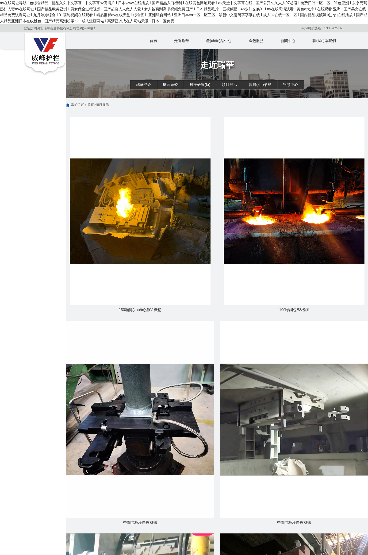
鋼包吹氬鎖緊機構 (177, 533)
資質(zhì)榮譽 (260, 85)
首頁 (153, 41)
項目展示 (229, 85)
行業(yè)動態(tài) (215, 520)
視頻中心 (290, 85)
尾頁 (234, 346)
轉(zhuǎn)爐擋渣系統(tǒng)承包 (256, 516)
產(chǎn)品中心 (219, 41)
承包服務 (256, 41)
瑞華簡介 (143, 85)
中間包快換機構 (175, 539)
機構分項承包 (251, 533)
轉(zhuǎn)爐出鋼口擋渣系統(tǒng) (179, 516)
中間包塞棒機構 (175, 546)
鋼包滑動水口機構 (177, 526)
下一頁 (219, 346)
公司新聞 (209, 513)
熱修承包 (247, 526)
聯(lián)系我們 (324, 41)
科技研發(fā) (200, 85)
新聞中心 (287, 41)
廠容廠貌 (170, 85)
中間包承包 (249, 539)
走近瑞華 (181, 41)
